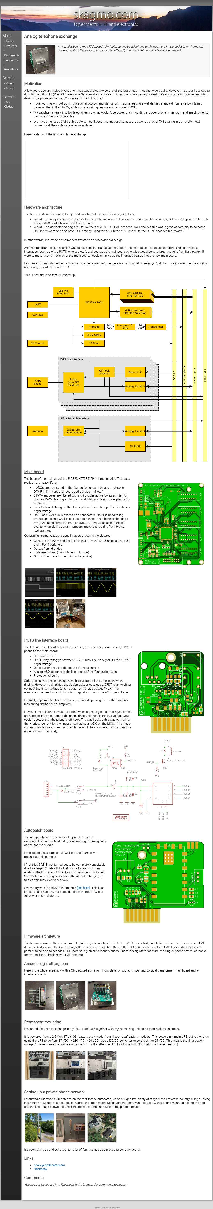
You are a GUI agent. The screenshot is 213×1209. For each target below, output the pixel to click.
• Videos (9, 83)
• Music (9, 88)
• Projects (10, 46)
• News (9, 41)
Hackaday (40, 1169)
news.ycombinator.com (49, 1165)
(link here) (83, 888)
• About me (11, 60)
